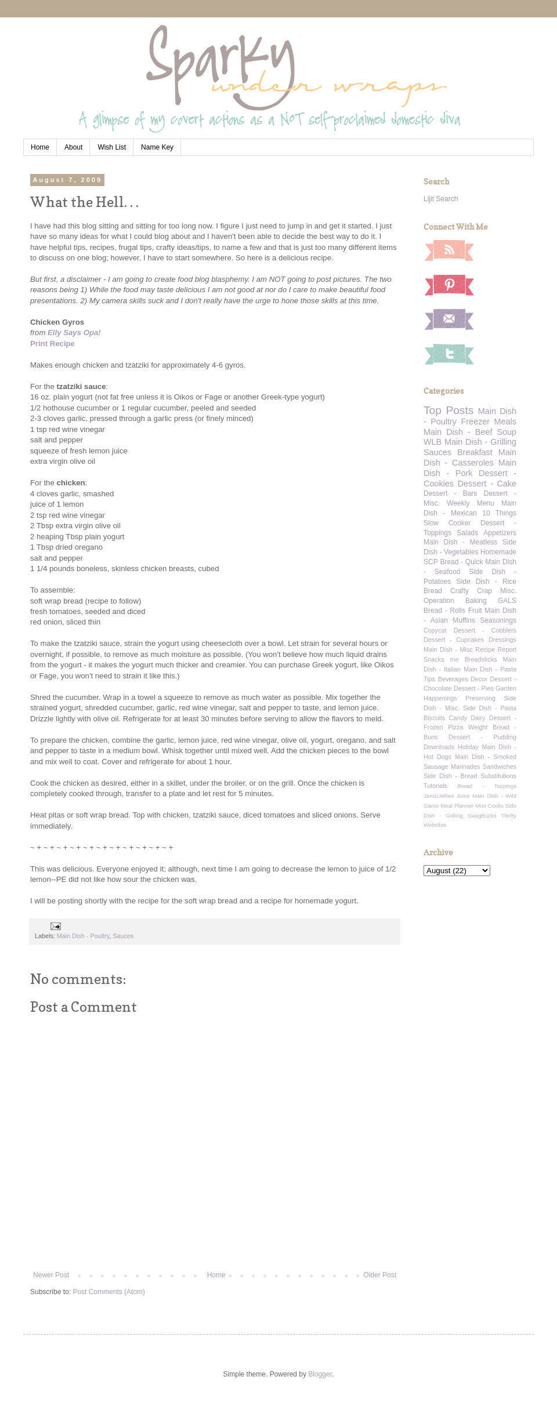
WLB (433, 441)
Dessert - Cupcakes (454, 639)
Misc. (508, 591)
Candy (458, 717)
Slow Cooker (447, 523)
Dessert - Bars (450, 493)
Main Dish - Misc (448, 649)
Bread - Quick (461, 562)
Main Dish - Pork (470, 468)
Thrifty (508, 815)
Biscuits (434, 717)
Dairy (478, 717)
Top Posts (448, 410)
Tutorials (435, 785)
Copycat (435, 630)
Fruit (475, 610)
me (454, 659)
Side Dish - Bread (451, 775)
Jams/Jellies (439, 796)
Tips (429, 678)
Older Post (379, 1275)
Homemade (498, 552)
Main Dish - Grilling (480, 441)
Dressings (502, 639)
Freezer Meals (488, 421)
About (73, 147)
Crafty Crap (471, 591)
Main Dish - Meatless (460, 542)
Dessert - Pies (474, 688)
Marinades (465, 766)
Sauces (123, 935)
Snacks (434, 659)
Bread (433, 591)
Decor (479, 678)
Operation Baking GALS (470, 601)
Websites (435, 825)
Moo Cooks (489, 805)
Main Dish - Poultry (83, 935)
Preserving (480, 698)
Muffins (464, 620)
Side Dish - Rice (486, 581)
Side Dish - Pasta (489, 707)
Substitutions (498, 775)
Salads (467, 533)
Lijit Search (441, 199)
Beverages (453, 678)
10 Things (499, 513)
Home (40, 147)
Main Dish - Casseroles (470, 457)
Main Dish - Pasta (490, 669)
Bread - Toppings (487, 786)
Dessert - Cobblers (485, 630)
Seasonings (498, 620)
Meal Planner (456, 805)
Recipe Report (495, 649)
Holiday (468, 746)
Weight (477, 727)
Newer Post (51, 1275)
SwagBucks (481, 815)
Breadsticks (481, 659)
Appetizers (499, 533)
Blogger (320, 1374)
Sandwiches (499, 766)
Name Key (157, 147)
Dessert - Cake (487, 483)
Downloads (439, 746)
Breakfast (475, 452)
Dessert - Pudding (482, 736)
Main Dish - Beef (458, 432)
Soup (506, 432)
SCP (431, 562)
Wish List (111, 147)
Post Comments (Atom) (109, 1292)
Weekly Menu (470, 503)
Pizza (455, 727)
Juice (463, 796)
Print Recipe (52, 343)
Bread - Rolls (444, 610)
